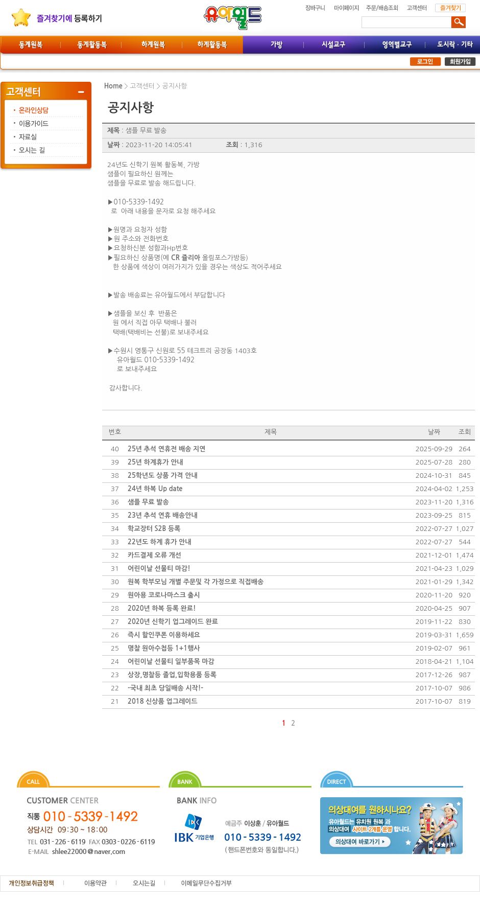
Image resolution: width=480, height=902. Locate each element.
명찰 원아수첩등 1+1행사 (164, 648)
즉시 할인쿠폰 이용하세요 (164, 635)
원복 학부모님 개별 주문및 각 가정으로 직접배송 (195, 582)
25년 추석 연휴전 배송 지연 (167, 449)
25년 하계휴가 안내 (155, 462)
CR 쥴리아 (185, 258)
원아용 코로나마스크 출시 (164, 595)
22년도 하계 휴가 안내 (159, 542)
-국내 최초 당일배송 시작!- (165, 688)
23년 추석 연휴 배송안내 (163, 515)
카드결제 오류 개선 (154, 555)
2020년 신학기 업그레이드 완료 (173, 621)
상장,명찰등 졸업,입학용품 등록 (172, 675)
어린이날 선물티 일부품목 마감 (171, 661)
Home (113, 86)
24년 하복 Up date (155, 488)
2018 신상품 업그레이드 (163, 701)
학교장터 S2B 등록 (154, 528)
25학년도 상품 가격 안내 (163, 475)
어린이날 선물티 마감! (159, 568)
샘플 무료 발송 (148, 502)
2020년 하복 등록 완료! (162, 608)
